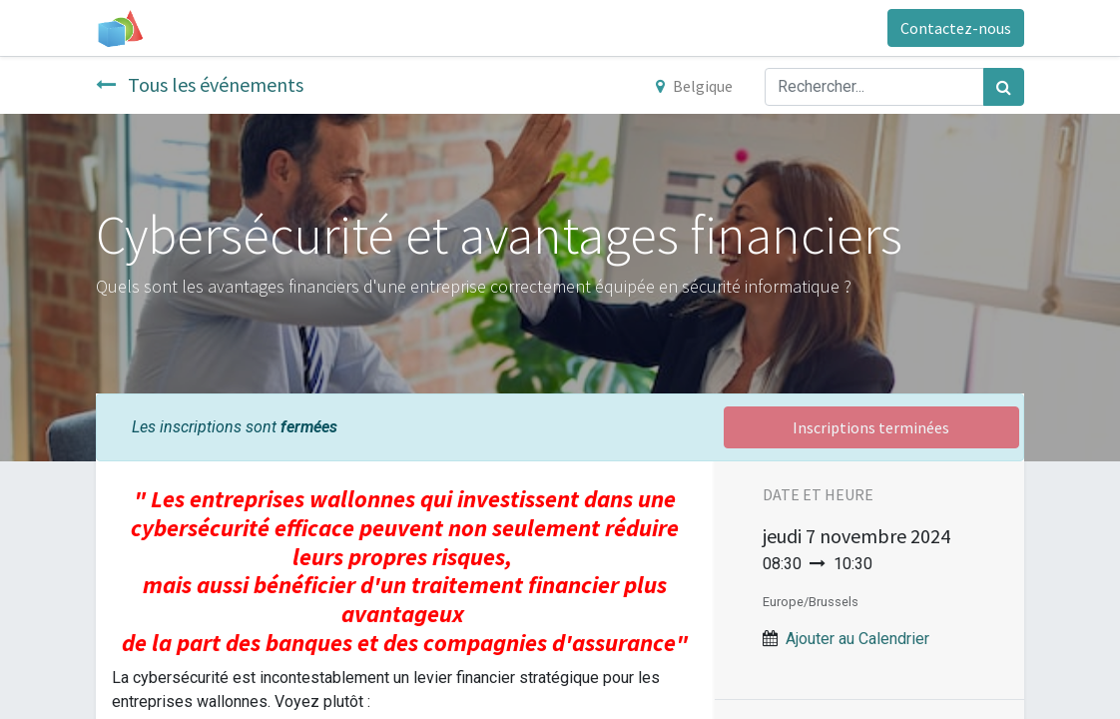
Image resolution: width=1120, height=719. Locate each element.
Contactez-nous (955, 28)
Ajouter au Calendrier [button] (857, 638)
